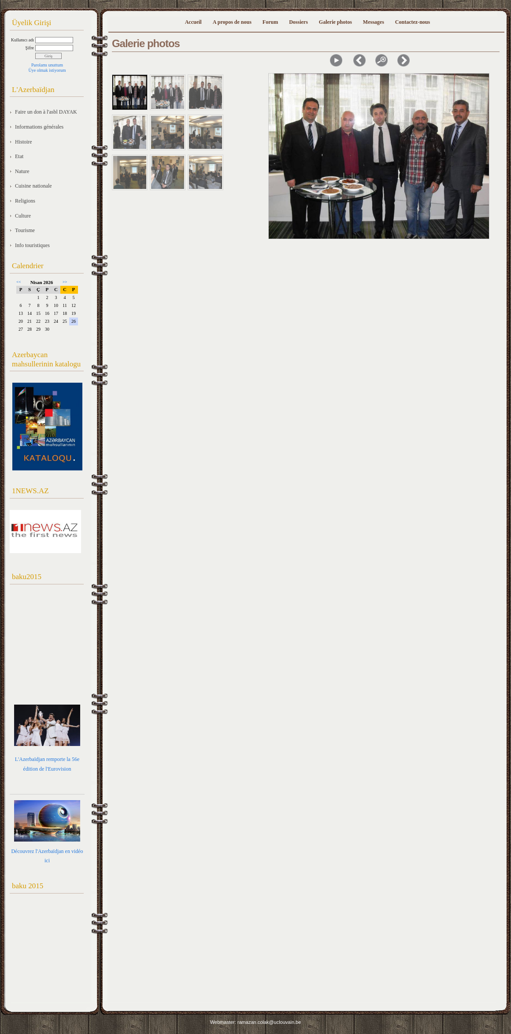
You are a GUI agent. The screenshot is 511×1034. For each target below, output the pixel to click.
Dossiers (298, 22)
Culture (23, 216)
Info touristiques (32, 245)
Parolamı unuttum (47, 65)
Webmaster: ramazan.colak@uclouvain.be (255, 1022)
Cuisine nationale (33, 186)
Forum (270, 22)
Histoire (23, 142)
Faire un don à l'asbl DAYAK (46, 112)
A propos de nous (232, 22)
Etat (19, 156)
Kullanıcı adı (22, 39)
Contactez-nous (412, 22)
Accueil (193, 22)
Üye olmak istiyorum (47, 70)
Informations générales (39, 127)
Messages (373, 22)
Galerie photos (335, 22)
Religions (25, 201)
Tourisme (25, 230)
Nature (22, 171)
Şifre (30, 47)
